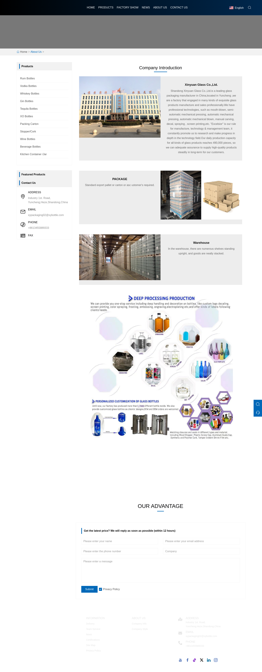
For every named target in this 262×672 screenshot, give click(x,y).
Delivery (90, 623)
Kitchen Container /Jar (33, 154)
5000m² (139, 474)
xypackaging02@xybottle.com (46, 215)
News (146, 7)
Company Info (139, 623)
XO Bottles (26, 116)
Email (190, 632)
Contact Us (179, 7)
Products (105, 7)
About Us (160, 7)
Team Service (93, 629)
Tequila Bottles (29, 108)
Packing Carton (29, 123)
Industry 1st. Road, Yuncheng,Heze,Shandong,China (48, 200)
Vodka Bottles (28, 86)
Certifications (93, 639)
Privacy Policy (111, 589)
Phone (190, 641)
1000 (181, 474)
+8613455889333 (38, 227)
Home (91, 7)
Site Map (90, 645)
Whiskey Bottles (29, 93)
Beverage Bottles (30, 146)
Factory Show (127, 7)
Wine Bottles (27, 139)
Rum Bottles (27, 78)
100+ (97, 474)
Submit (89, 589)
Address (192, 618)
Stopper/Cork (28, 131)
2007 (224, 474)
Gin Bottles (26, 101)
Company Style (140, 629)
